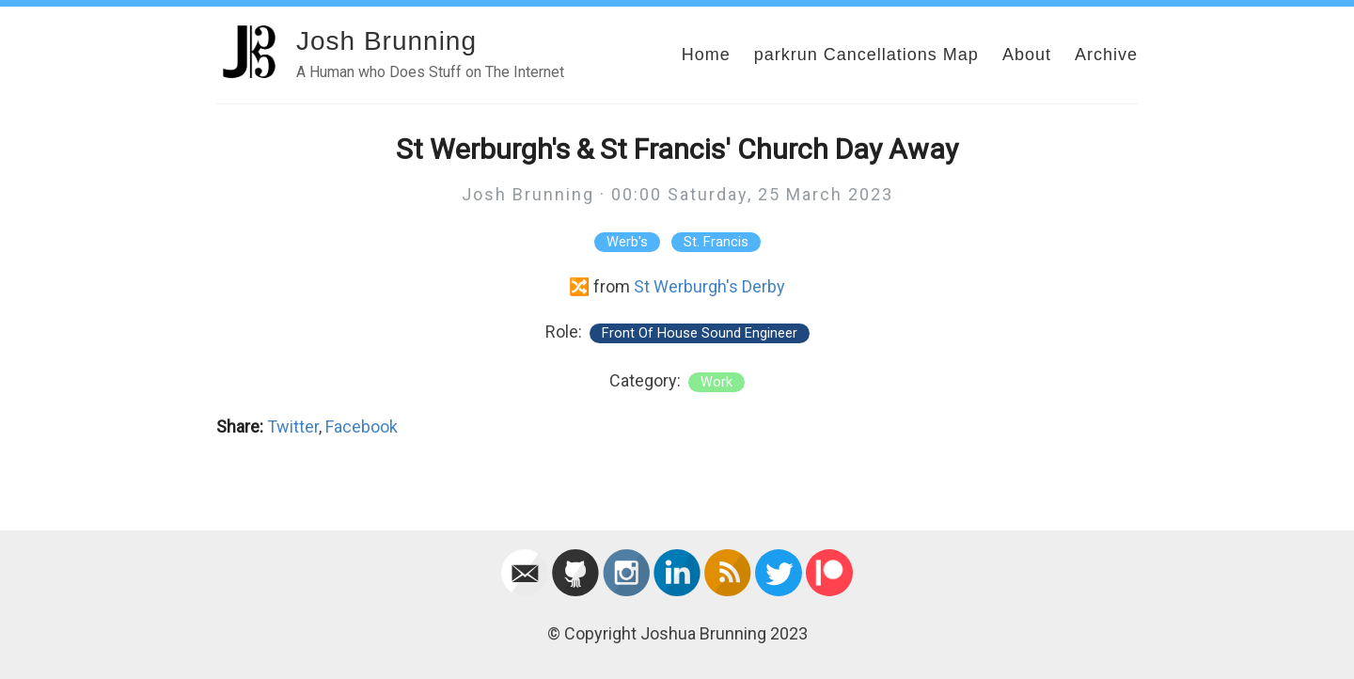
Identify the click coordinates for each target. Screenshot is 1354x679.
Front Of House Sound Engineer (699, 333)
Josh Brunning (386, 40)
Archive (1106, 54)
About (1026, 54)
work (716, 382)
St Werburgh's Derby (709, 286)
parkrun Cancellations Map (866, 54)
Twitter (293, 426)
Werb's (627, 242)
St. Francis (716, 242)
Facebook (361, 426)
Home (706, 54)
